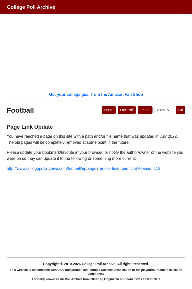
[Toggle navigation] (182, 7)
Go (180, 110)
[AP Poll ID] (164, 110)
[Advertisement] (99, 53)
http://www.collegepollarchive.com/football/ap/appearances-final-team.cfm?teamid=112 (83, 168)
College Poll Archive (31, 7)
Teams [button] (145, 110)
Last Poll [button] (127, 110)
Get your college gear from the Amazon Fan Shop (96, 94)
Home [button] (109, 110)
